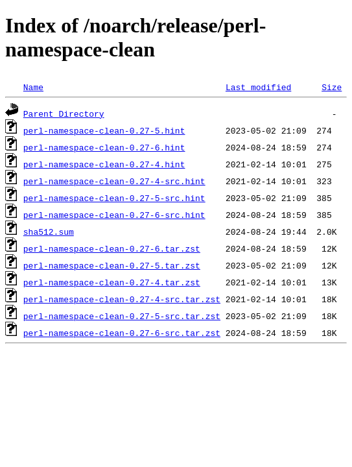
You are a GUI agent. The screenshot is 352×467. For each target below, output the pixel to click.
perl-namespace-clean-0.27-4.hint (104, 164)
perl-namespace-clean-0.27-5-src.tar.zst (121, 316)
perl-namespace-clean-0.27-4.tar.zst (111, 282)
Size (332, 87)
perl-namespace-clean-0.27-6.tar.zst (111, 248)
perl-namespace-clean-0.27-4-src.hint (114, 181)
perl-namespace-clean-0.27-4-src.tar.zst (121, 299)
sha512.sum (48, 231)
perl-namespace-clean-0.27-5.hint (104, 130)
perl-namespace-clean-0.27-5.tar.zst (111, 265)
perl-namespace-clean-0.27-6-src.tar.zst (121, 333)
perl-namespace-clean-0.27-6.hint (104, 147)
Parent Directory (63, 113)
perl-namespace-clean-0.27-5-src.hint (114, 198)
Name (33, 87)
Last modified (258, 87)
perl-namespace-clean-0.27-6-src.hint (114, 215)
